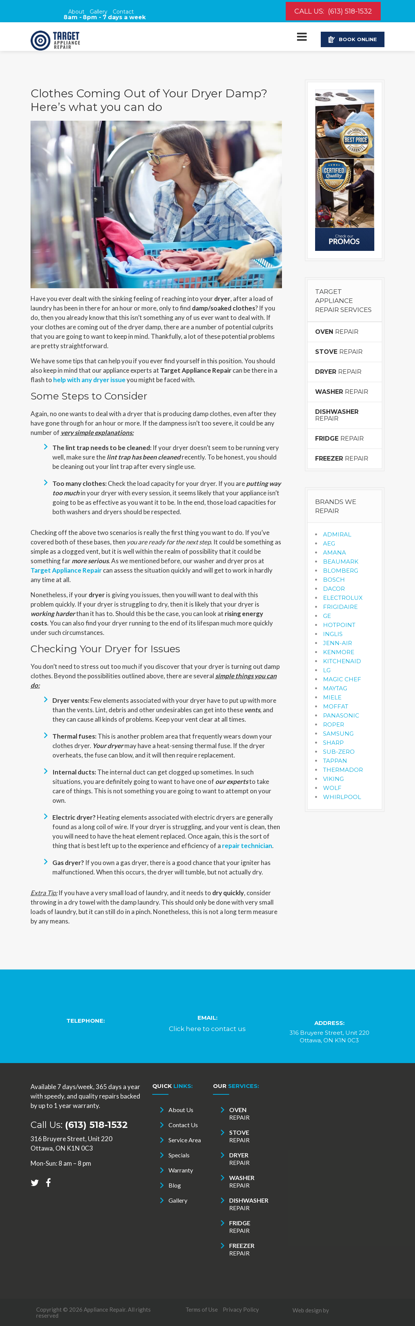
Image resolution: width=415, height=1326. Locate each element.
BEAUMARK (340, 561)
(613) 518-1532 (350, 11)
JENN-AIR (337, 643)
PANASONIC (341, 715)
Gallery (98, 11)
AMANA (334, 552)
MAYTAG (335, 688)
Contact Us (183, 1124)
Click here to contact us (207, 1029)
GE (327, 615)
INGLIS (333, 634)
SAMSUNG (338, 733)
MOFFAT (335, 706)
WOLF (332, 787)
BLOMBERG (340, 570)
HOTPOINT (339, 624)
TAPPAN (335, 760)
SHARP (333, 742)
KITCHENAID (342, 661)
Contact (123, 11)
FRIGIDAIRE (340, 606)
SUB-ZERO (339, 751)
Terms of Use (201, 1309)
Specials (179, 1155)
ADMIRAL (337, 534)
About (76, 11)
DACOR (334, 588)
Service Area (184, 1139)
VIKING (333, 778)
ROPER (333, 724)
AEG (329, 543)
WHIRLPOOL (342, 797)
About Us (180, 1109)
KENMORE (338, 652)
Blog (174, 1185)
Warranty (180, 1170)
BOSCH (334, 579)
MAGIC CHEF (342, 679)
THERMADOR (343, 769)
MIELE (332, 697)
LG (327, 670)
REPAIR (336, 331)
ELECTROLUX (343, 597)
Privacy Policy (241, 1309)
